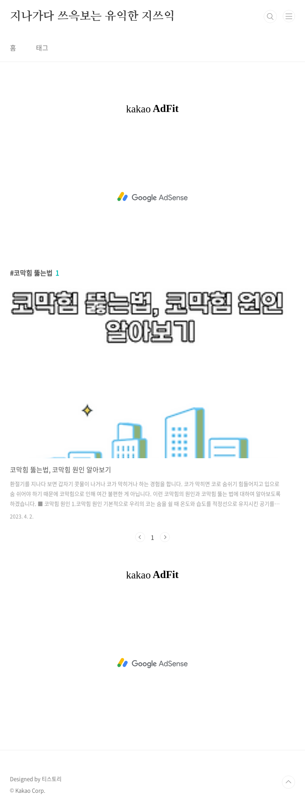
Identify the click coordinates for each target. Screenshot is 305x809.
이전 (140, 537)
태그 (42, 47)
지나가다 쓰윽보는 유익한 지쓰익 (92, 16)
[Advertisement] (152, 197)
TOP (288, 782)
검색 (270, 16)
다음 (165, 537)
